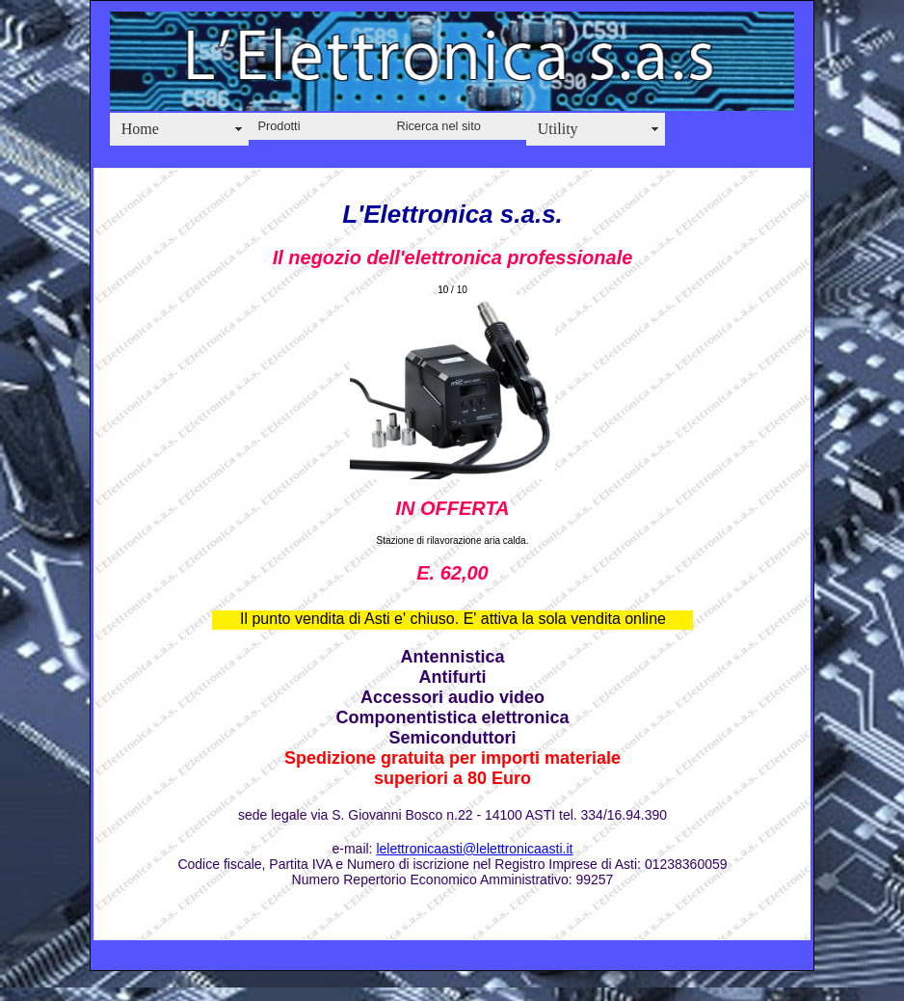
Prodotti (278, 126)
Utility (558, 129)
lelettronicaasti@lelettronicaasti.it (474, 848)
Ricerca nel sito (438, 126)
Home (140, 129)
